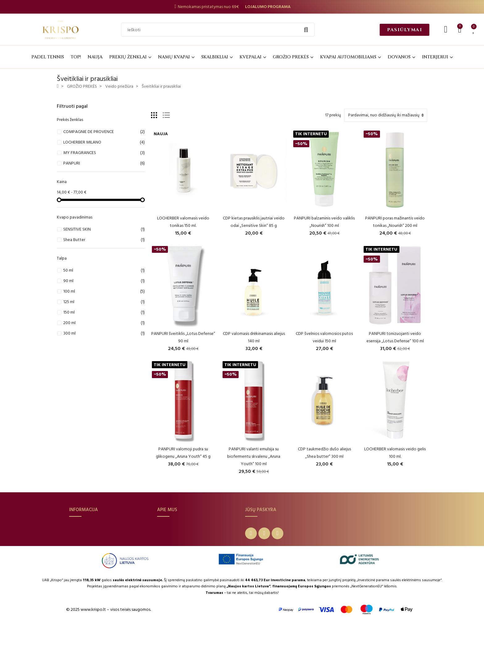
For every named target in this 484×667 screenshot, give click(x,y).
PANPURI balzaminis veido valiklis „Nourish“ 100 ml (324, 222)
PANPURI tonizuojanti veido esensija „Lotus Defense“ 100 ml (395, 337)
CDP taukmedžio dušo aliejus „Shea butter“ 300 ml (324, 452)
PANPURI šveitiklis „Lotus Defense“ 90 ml (183, 337)
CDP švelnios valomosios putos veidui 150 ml (324, 337)
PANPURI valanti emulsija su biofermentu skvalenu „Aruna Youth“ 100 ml (253, 456)
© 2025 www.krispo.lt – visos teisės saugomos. (108, 652)
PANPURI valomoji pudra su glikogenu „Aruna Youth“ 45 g (183, 452)
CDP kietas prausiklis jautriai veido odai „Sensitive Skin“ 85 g (254, 222)
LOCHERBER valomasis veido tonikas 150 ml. (183, 222)
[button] (404, 30)
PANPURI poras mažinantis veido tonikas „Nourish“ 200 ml (395, 222)
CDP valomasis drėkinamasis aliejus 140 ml (254, 337)
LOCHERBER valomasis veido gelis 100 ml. (395, 452)
